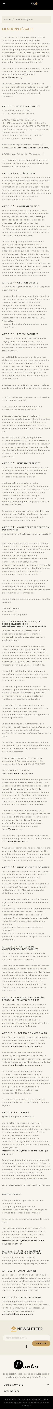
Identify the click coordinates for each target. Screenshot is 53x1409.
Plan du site (29, 1402)
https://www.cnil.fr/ (12, 77)
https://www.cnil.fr (17, 841)
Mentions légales (12, 1402)
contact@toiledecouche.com (33, 147)
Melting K (26, 1405)
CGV (44, 1399)
